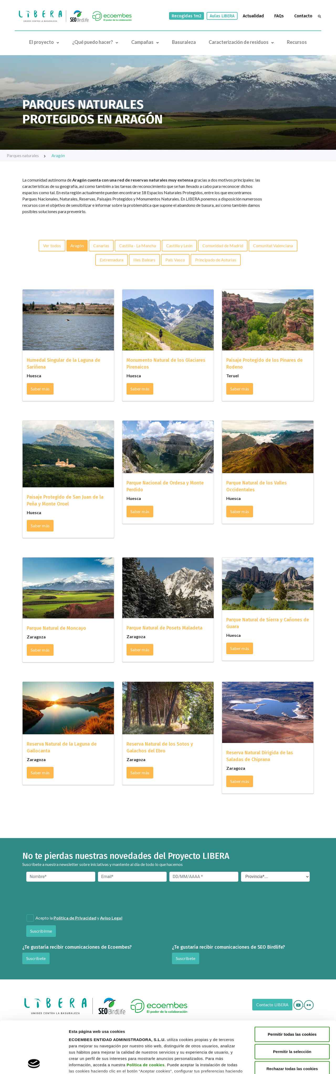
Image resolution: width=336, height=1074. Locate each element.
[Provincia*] (275, 877)
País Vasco (175, 259)
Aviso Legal (111, 917)
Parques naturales (26, 155)
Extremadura (111, 259)
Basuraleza (184, 42)
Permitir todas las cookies (292, 986)
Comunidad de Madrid (222, 245)
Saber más (40, 388)
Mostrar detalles (84, 1063)
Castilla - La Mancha (137, 245)
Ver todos (52, 245)
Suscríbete (36, 958)
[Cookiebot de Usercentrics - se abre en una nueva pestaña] (34, 1064)
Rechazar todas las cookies (292, 1020)
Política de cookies (146, 1016)
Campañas (146, 42)
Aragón (58, 155)
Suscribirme (41, 930)
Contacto (303, 15)
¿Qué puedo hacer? (96, 42)
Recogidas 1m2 (186, 15)
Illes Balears (144, 259)
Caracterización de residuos (242, 42)
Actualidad (253, 15)
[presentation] (54, 897)
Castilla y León (179, 245)
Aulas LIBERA (222, 15)
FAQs (279, 15)
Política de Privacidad (75, 917)
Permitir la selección (292, 1003)
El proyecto (45, 42)
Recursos (297, 42)
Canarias (101, 245)
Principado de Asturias (215, 259)
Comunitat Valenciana (273, 245)
